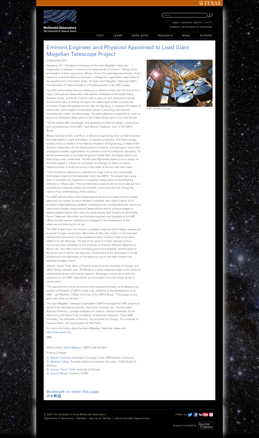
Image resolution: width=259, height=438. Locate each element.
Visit (100, 36)
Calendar (186, 23)
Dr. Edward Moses (56, 373)
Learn (117, 36)
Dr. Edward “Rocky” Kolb (60, 369)
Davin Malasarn (73, 347)
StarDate (174, 27)
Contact (198, 23)
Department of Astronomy (197, 27)
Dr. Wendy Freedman (58, 358)
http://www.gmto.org (58, 332)
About (176, 23)
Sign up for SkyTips (100, 418)
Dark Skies (140, 36)
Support (206, 36)
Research (165, 36)
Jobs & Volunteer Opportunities (131, 418)
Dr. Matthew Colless (57, 362)
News (186, 36)
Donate (208, 23)
